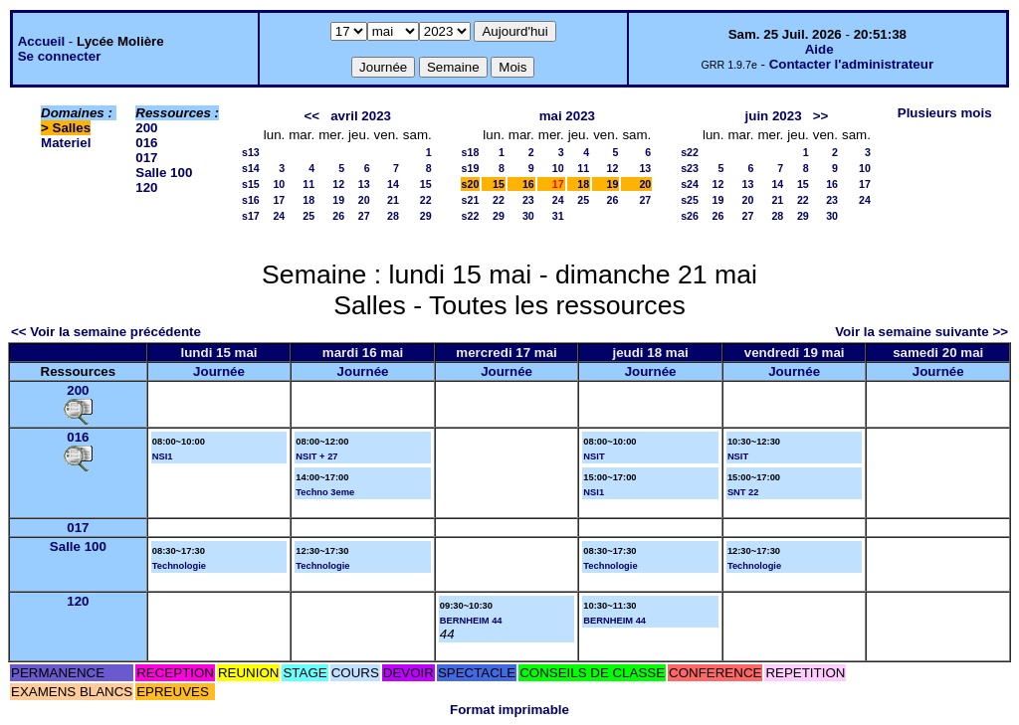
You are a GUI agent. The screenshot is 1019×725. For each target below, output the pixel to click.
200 (146, 127)
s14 (251, 168)
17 (279, 200)
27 (364, 216)
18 (308, 200)
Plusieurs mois (945, 112)
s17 (251, 216)
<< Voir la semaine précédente (106, 331)
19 (338, 200)
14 (393, 184)
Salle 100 (163, 172)
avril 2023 (360, 115)
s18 (471, 152)
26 (338, 216)
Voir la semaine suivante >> (921, 331)
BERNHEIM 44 (471, 621)
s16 (251, 200)
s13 (251, 152)
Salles (72, 127)
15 (426, 184)
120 (146, 187)
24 (279, 216)
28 (393, 216)
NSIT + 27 (316, 456)
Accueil (41, 41)
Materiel (66, 142)
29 (426, 216)
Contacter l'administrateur (851, 64)
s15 (251, 184)
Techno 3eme (325, 492)
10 (279, 184)
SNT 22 (743, 492)
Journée (219, 371)
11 (308, 184)
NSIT (593, 456)
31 (558, 216)
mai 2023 (567, 115)
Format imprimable (509, 709)
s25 (690, 200)
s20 (471, 184)
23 (528, 200)
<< (312, 115)
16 (528, 184)
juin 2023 (773, 115)
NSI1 (162, 456)
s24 (690, 184)
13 (364, 184)
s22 (471, 216)
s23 (690, 168)
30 (528, 216)
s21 (471, 200)
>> (821, 115)
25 (308, 216)
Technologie (179, 566)
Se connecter (60, 56)
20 (364, 200)
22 (426, 200)
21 (393, 200)
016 (146, 142)
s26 (690, 216)
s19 (471, 168)
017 (146, 157)
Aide (819, 49)
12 (338, 184)
